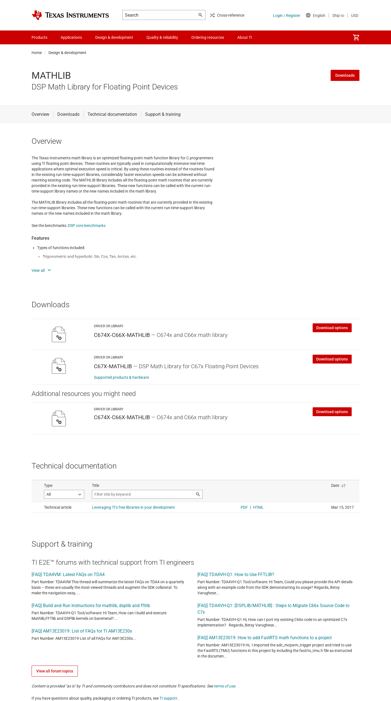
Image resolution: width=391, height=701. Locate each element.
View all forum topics (54, 671)
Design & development (67, 52)
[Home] (70, 15)
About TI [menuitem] (244, 37)
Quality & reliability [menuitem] (162, 37)
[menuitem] (356, 37)
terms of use (224, 686)
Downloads (345, 75)
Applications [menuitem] (71, 37)
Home (37, 52)
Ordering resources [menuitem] (207, 37)
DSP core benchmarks (87, 225)
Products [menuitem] (39, 37)
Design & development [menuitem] (114, 37)
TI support (168, 698)
